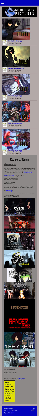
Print (6, 409)
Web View (33, 411)
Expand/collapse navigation (19, 3)
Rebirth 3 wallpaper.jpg (15, 151)
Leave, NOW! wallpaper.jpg (16, 68)
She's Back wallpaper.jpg (15, 41)
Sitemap (11, 409)
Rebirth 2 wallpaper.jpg (15, 123)
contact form (21, 378)
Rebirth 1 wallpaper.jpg (15, 96)
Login (34, 409)
